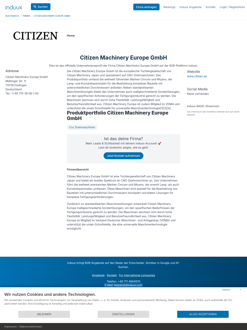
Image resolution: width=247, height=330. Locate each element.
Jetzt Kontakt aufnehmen (123, 155)
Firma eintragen (146, 7)
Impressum (10, 326)
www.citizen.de (197, 76)
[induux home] (14, 6)
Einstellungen (123, 314)
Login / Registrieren (232, 7)
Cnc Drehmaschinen (82, 127)
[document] (123, 301)
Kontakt (210, 7)
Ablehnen (44, 314)
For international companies (137, 275)
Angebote (98, 275)
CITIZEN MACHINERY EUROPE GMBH (52, 16)
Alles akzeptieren (203, 314)
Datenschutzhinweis (30, 326)
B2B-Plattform (12, 16)
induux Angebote (191, 7)
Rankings (169, 7)
